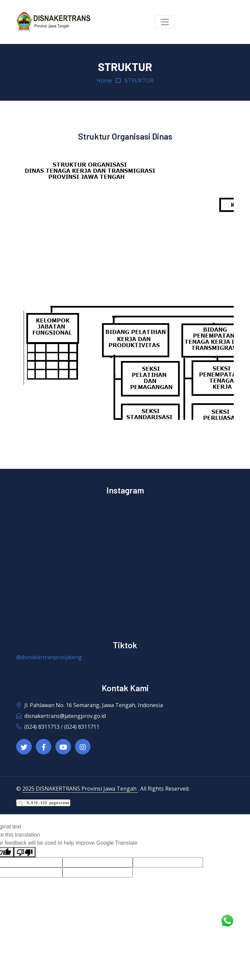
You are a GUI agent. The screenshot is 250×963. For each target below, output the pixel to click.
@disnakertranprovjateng (49, 657)
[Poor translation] (24, 852)
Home (104, 80)
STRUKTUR (139, 80)
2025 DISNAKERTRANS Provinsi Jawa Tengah (80, 788)
